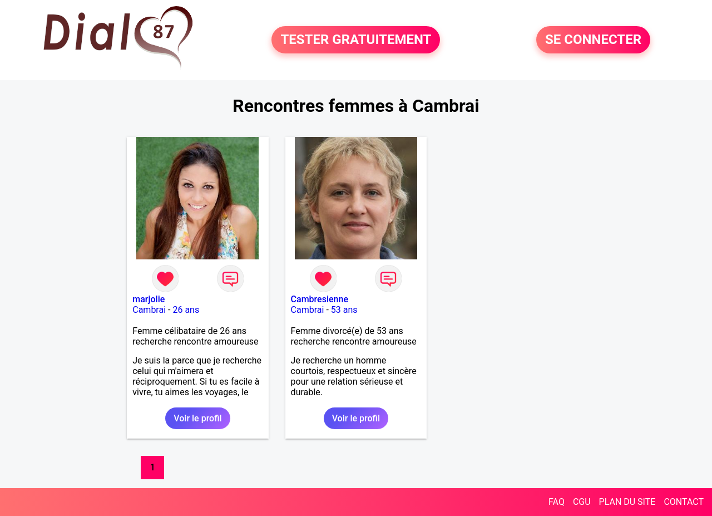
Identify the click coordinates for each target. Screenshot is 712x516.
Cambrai (149, 309)
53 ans (344, 309)
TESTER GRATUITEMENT (355, 40)
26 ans (185, 309)
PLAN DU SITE (627, 502)
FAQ (556, 502)
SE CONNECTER (593, 40)
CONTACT (684, 502)
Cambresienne (319, 299)
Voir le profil (197, 418)
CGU (582, 502)
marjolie (148, 299)
